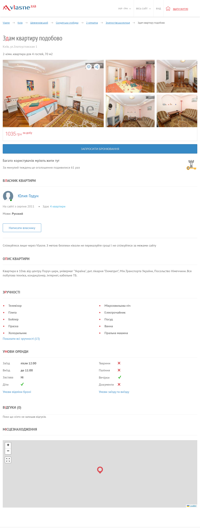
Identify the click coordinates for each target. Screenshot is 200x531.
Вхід (158, 8)
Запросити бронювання (100, 149)
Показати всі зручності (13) (21, 339)
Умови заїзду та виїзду (114, 392)
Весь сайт (142, 8)
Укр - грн (123, 8)
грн (19, 134)
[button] (100, 470)
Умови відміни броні (17, 392)
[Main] (19, 8)
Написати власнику (22, 228)
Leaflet (191, 506)
